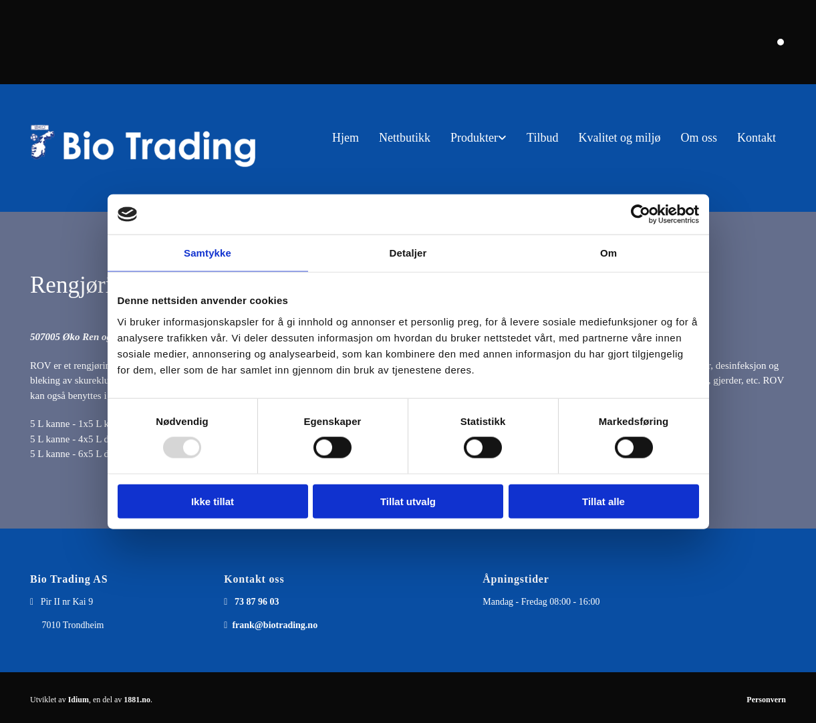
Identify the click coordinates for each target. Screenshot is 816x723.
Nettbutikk (404, 137)
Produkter (474, 137)
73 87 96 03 (257, 602)
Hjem (345, 137)
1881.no (137, 699)
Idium (78, 699)
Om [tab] (608, 253)
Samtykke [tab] (207, 253)
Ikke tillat (212, 501)
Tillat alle (603, 501)
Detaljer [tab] (408, 253)
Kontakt (756, 137)
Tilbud (542, 137)
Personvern (766, 699)
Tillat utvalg (408, 501)
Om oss (698, 137)
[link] (478, 138)
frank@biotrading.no (274, 625)
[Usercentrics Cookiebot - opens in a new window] (640, 214)
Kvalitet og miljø (619, 137)
